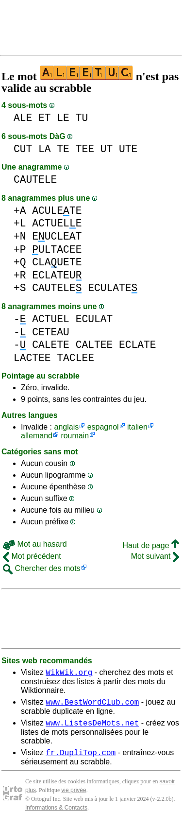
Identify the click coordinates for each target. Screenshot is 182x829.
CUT (23, 149)
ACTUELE (57, 223)
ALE (23, 118)
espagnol (103, 427)
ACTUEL (50, 319)
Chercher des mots (42, 568)
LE (63, 118)
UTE (128, 149)
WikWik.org (69, 673)
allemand (36, 436)
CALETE (50, 345)
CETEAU (50, 332)
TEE (85, 149)
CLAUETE (57, 262)
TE (63, 149)
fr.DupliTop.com (81, 758)
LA (44, 149)
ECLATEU (57, 275)
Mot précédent (32, 556)
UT (106, 149)
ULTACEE (57, 249)
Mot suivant (155, 556)
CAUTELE (35, 180)
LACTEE (32, 358)
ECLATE (137, 345)
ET (44, 118)
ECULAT (94, 319)
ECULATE (112, 288)
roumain (75, 436)
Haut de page (150, 545)
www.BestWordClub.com (92, 704)
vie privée (73, 796)
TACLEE (75, 358)
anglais (66, 427)
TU (82, 118)
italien (137, 427)
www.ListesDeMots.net (92, 727)
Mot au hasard (35, 544)
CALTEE (94, 345)
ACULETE (57, 211)
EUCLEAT (57, 236)
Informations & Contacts (56, 813)
